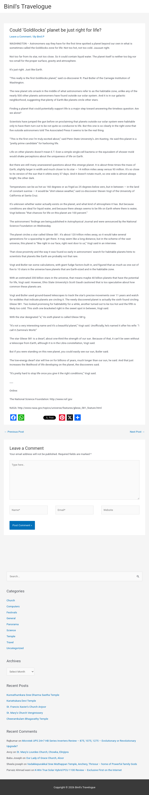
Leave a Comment (20, 36)
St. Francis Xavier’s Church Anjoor (26, 706)
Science (11, 630)
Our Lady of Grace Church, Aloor (45, 757)
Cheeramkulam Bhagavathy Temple (27, 718)
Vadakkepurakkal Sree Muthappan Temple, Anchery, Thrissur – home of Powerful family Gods (82, 763)
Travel (10, 642)
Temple (11, 636)
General (11, 618)
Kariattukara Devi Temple (21, 700)
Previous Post (14, 431)
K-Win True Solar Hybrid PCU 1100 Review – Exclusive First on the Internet (78, 770)
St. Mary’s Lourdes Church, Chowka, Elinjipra (43, 751)
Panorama (13, 624)
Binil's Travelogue (27, 6)
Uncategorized (15, 648)
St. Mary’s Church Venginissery (25, 712)
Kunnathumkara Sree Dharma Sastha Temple (33, 694)
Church (11, 600)
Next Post (137, 431)
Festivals (12, 612)
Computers (13, 606)
